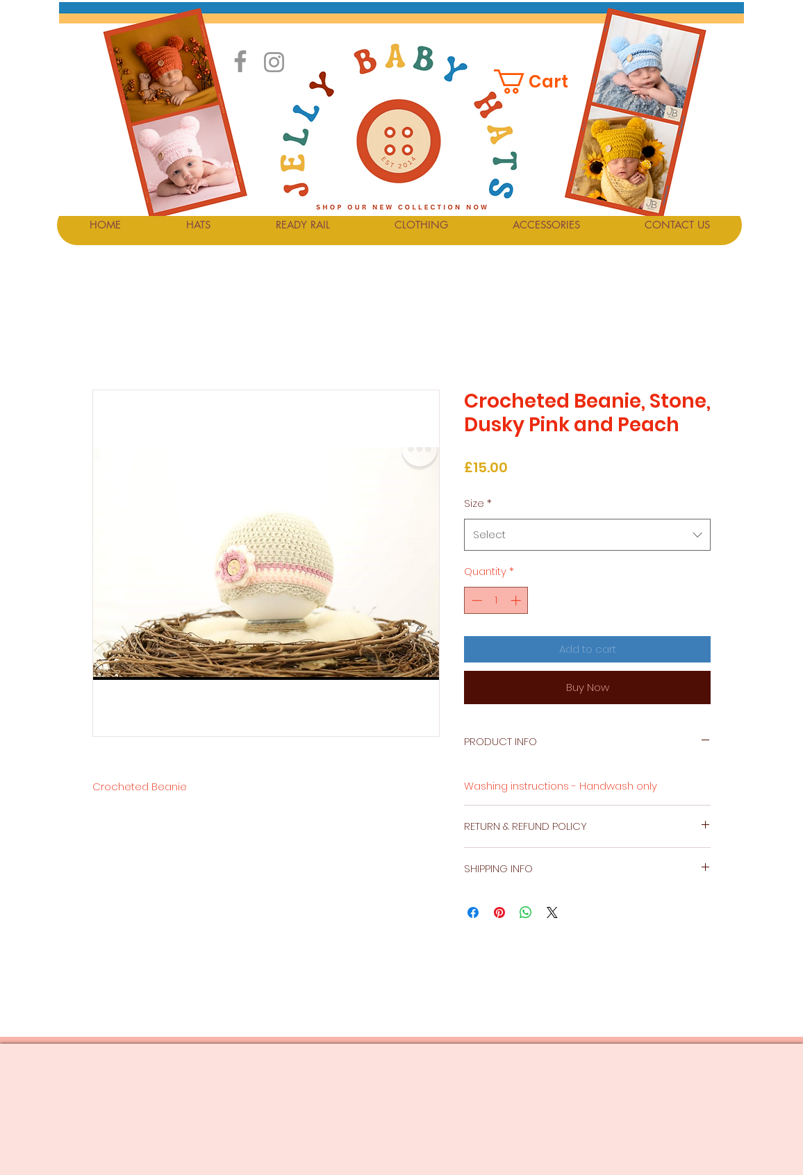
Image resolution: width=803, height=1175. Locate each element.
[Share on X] (552, 912)
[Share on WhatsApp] (526, 912)
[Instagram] (274, 62)
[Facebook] (240, 61)
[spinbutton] (496, 600)
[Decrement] (475, 600)
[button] (540, 81)
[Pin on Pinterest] (499, 912)
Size (478, 503)
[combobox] (587, 535)
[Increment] (517, 600)
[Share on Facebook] (473, 912)
